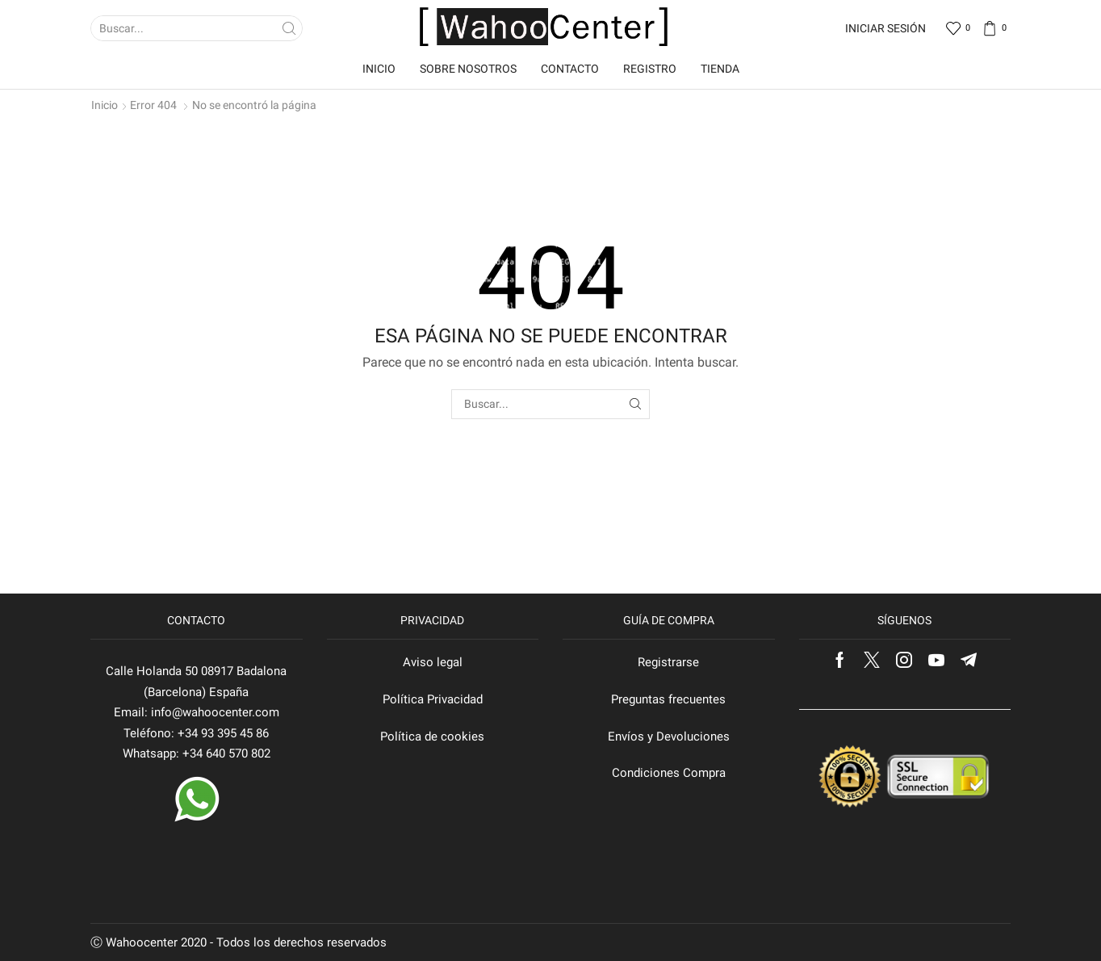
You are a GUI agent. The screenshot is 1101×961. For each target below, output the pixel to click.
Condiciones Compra (669, 773)
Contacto (570, 68)
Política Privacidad (433, 699)
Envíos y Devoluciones (669, 736)
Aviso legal (433, 662)
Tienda (720, 68)
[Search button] (290, 28)
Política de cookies (432, 736)
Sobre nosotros (468, 68)
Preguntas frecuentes (668, 699)
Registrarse (668, 662)
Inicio (379, 68)
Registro (649, 68)
